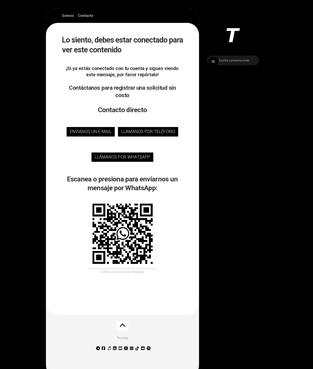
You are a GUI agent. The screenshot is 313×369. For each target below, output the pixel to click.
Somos (68, 16)
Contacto (85, 16)
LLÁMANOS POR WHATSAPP (122, 157)
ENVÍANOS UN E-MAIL (91, 131)
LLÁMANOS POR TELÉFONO (148, 131)
